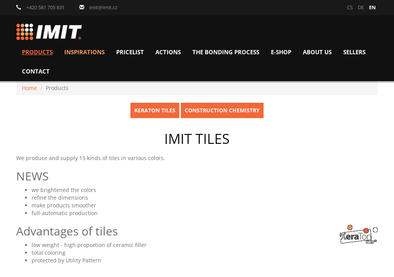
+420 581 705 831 (40, 7)
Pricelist (130, 52)
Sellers (354, 52)
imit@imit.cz (98, 7)
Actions (168, 52)
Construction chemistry (222, 110)
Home (29, 88)
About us (317, 52)
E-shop (281, 52)
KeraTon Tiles (154, 110)
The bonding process (225, 52)
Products (37, 52)
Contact (36, 71)
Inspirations (84, 52)
